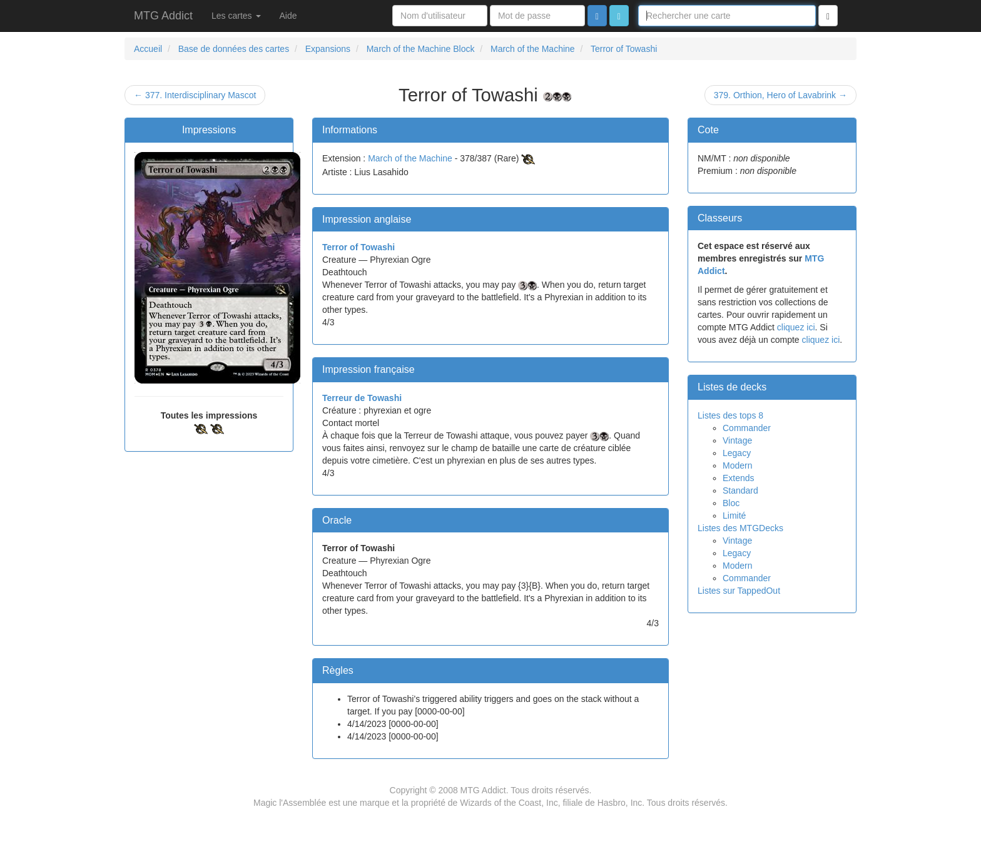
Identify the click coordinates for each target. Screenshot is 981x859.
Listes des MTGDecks (740, 528)
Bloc (731, 503)
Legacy (737, 453)
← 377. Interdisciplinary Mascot (195, 95)
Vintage (737, 440)
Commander (747, 428)
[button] (619, 15)
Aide (288, 16)
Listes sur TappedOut (739, 591)
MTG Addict (163, 15)
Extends (739, 478)
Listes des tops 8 (730, 415)
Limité (734, 516)
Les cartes (235, 16)
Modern (737, 465)
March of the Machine (410, 158)
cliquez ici (796, 327)
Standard (740, 490)
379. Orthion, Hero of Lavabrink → (780, 95)
